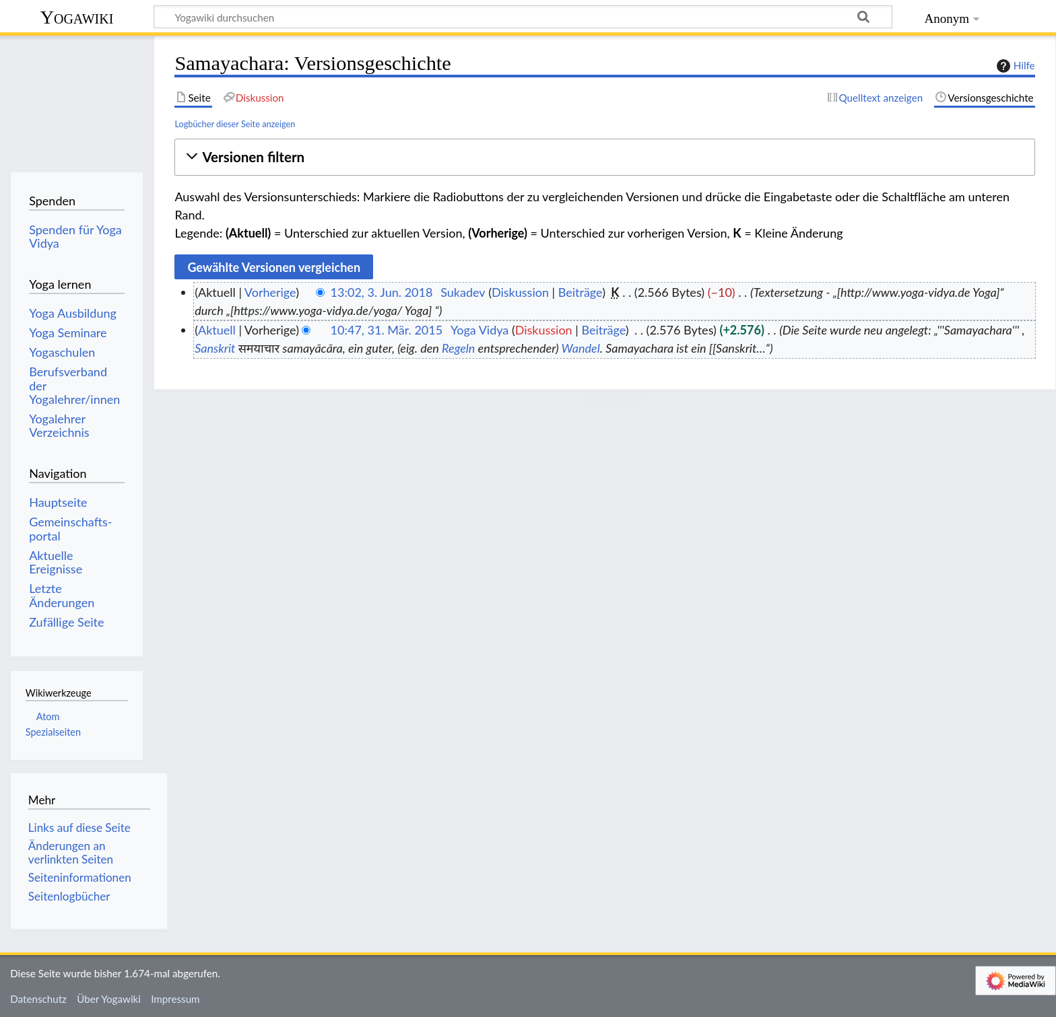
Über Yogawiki (109, 999)
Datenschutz (38, 999)
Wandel (581, 348)
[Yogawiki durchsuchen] (523, 17)
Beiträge (580, 292)
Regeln (458, 348)
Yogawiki (77, 17)
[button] (604, 157)
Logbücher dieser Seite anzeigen (234, 123)
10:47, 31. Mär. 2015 (387, 329)
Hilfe (1014, 66)
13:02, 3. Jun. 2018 (382, 292)
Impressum (175, 999)
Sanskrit (215, 348)
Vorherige (270, 292)
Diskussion (520, 292)
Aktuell (217, 329)
